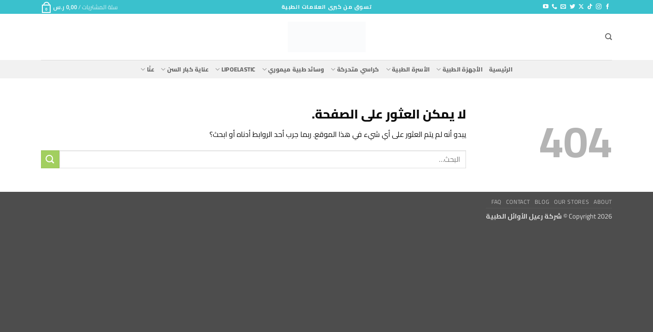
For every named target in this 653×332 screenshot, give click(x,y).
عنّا (147, 69)
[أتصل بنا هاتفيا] (554, 7)
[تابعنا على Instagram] (598, 7)
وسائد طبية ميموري (293, 69)
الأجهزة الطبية (459, 69)
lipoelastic (235, 69)
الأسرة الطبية (408, 69)
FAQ (496, 201)
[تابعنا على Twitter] (572, 7)
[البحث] (608, 37)
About (603, 201)
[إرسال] (50, 159)
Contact (518, 201)
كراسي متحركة (355, 69)
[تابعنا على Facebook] (607, 7)
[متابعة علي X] (581, 7)
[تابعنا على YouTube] (545, 7)
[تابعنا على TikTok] (590, 7)
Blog (542, 201)
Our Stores (571, 201)
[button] (79, 7)
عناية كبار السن (185, 69)
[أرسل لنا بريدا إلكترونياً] (563, 7)
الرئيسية (501, 69)
